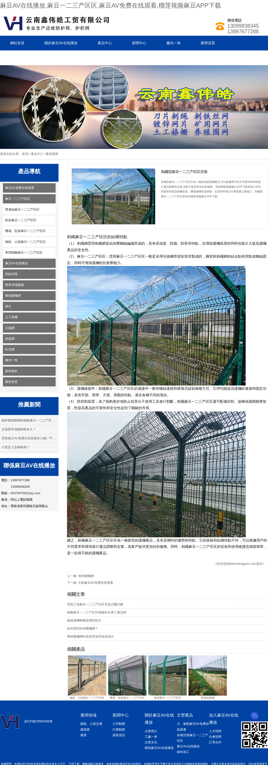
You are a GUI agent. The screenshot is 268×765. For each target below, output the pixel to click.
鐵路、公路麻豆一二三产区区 (25, 242)
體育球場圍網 (14, 285)
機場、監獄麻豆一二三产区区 (25, 231)
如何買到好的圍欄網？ (82, 628)
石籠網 (10, 328)
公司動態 (119, 723)
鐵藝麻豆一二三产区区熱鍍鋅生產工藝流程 (96, 612)
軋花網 (10, 349)
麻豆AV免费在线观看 (19, 188)
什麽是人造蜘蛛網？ (16, 447)
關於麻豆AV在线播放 (60, 43)
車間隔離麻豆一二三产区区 (24, 252)
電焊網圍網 (86, 576)
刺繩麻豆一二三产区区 (87, 237)
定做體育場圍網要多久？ (19, 429)
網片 (8, 306)
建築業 (85, 729)
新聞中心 (139, 43)
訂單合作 (215, 742)
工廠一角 (151, 736)
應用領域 (88, 715)
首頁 (25, 154)
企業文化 (151, 742)
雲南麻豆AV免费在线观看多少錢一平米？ (29, 438)
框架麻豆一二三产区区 (20, 220)
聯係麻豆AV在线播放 (26, 58)
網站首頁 (17, 43)
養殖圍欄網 (13, 295)
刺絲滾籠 (11, 274)
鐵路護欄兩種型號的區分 (84, 620)
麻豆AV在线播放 (16, 263)
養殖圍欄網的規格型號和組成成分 (90, 636)
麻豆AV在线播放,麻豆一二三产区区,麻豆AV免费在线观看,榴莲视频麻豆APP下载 (110, 5)
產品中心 (105, 43)
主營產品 (185, 715)
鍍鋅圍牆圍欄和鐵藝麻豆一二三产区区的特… (29, 420)
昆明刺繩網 (97, 243)
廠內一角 (173, 43)
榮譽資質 (208, 43)
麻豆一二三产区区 (17, 198)
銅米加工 (183, 752)
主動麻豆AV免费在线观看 (95, 582)
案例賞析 (11, 371)
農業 (83, 735)
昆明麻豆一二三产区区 (127, 256)
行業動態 (119, 729)
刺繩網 (82, 243)
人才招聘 (215, 731)
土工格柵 (11, 317)
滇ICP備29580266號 (38, 721)
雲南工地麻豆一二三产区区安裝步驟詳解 (95, 604)
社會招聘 (215, 736)
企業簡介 (151, 731)
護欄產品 (145, 540)
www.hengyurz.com (242, 563)
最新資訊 (119, 735)
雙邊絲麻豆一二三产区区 (22, 209)
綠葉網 (10, 338)
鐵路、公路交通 (91, 723)
